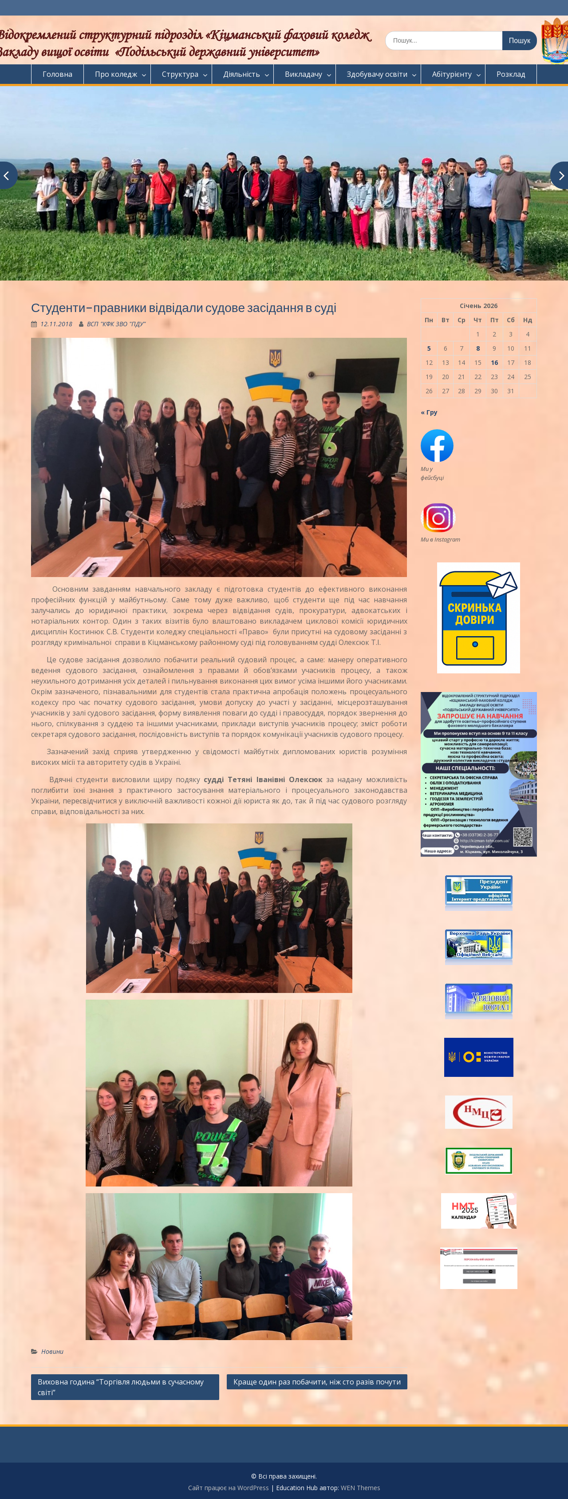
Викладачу (303, 74)
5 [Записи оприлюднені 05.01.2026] (429, 348)
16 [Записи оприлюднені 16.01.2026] (494, 362)
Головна (57, 74)
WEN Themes (360, 1487)
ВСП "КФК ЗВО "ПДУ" (116, 324)
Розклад (511, 74)
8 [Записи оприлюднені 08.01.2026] (478, 348)
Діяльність (241, 74)
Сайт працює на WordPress (228, 1487)
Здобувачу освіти (377, 74)
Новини (52, 1351)
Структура (180, 74)
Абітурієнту (452, 74)
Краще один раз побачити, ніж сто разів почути (317, 1382)
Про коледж (116, 74)
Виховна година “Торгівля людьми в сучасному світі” (121, 1387)
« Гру (429, 412)
